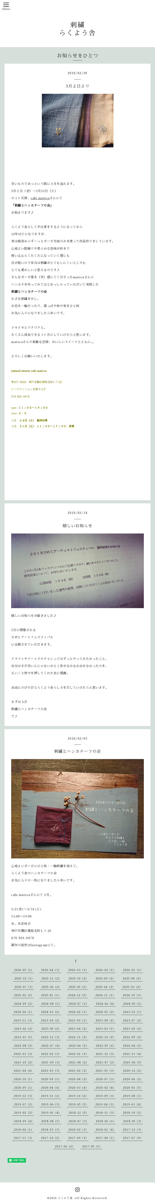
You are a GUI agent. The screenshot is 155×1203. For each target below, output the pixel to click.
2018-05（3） (133, 1121)
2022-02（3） (51, 1054)
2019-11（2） (51, 1096)
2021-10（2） (24, 1062)
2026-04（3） (51, 970)
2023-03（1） (106, 1028)
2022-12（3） (51, 1037)
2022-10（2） (106, 1037)
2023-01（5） (24, 1037)
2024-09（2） (24, 1003)
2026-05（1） (24, 970)
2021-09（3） (51, 1062)
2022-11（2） (78, 1037)
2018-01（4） (106, 1129)
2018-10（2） (133, 1112)
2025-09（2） (105, 978)
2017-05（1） (92, 1146)
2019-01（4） (51, 1112)
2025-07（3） (24, 987)
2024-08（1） (51, 1003)
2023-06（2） (24, 1028)
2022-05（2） (106, 1045)
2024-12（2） (78, 995)
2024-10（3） (133, 995)
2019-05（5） (78, 1104)
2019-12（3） (24, 1096)
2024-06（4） (106, 1003)
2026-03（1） (78, 970)
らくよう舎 (65, 1198)
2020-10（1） (24, 1079)
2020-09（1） (51, 1079)
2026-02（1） (106, 970)
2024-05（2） (133, 1003)
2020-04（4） (51, 1087)
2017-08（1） (106, 1138)
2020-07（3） (106, 1079)
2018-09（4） (24, 1121)
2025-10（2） (78, 978)
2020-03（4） (78, 1087)
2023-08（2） (106, 1020)
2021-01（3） (106, 1070)
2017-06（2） (65, 1146)
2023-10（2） (51, 1020)
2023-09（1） (78, 1020)
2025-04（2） (105, 987)
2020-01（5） (133, 1087)
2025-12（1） (24, 978)
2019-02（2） (24, 1112)
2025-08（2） (132, 978)
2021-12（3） (106, 1054)
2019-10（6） (78, 1096)
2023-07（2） (133, 1020)
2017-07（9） (133, 1138)
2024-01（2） (106, 1012)
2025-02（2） (24, 995)
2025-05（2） (78, 987)
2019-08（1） (133, 1096)
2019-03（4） (133, 1104)
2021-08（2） (79, 1062)
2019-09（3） (106, 1096)
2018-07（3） (79, 1121)
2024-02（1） (78, 1012)
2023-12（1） (133, 1012)
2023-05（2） (51, 1028)
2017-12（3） (133, 1129)
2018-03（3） (51, 1129)
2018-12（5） (78, 1112)
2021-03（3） (51, 1070)
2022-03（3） (24, 1054)
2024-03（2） (51, 1012)
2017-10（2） (51, 1138)
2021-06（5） (133, 1062)
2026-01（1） (133, 970)
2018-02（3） (78, 1129)
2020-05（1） (24, 1087)
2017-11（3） (24, 1138)
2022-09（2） (133, 1037)
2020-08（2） (78, 1079)
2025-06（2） (51, 987)
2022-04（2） (133, 1045)
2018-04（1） (24, 1129)
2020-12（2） (133, 1070)
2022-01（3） (78, 1054)
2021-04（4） (24, 1070)
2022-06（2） (79, 1045)
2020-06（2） (133, 1079)
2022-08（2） (24, 1045)
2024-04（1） (24, 1012)
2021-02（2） (78, 1070)
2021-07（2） (106, 1062)
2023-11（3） (24, 1020)
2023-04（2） (78, 1028)
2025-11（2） (51, 978)
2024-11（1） (105, 995)
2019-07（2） (24, 1104)
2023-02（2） (133, 1028)
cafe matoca (40, 198)
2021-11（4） (133, 1054)
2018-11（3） (106, 1112)
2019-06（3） (51, 1104)
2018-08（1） (51, 1121)
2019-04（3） (105, 1104)
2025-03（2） (132, 987)
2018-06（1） (106, 1121)
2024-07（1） (79, 1003)
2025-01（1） (51, 995)
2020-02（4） (106, 1087)
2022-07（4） (51, 1045)
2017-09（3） (78, 1138)
